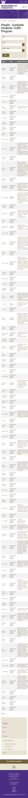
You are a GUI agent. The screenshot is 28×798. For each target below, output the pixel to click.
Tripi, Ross (4, 563)
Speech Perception (22, 383)
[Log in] (22, 2)
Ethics (23, 175)
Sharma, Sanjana (4, 484)
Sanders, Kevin (4, 444)
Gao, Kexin (4, 213)
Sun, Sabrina (5, 527)
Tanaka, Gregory (4, 547)
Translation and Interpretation (21, 73)
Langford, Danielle (4, 289)
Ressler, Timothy (4, 407)
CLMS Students (8, 746)
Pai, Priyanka (5, 376)
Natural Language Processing (22, 148)
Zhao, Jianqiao (4, 708)
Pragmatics (20, 317)
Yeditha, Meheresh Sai (4, 682)
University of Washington (11, 794)
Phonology (19, 446)
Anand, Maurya (4, 77)
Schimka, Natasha (4, 458)
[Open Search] (26, 2)
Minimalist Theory (21, 167)
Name (3, 36)
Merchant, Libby (4, 347)
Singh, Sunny (5, 508)
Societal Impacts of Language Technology (22, 70)
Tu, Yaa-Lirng (4, 584)
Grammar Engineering (22, 84)
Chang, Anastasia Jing (4, 129)
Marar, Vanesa (3, 328)
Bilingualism (20, 505)
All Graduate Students (10, 744)
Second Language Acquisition (21, 304)
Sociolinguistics (20, 201)
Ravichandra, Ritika (5, 401)
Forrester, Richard (4, 206)
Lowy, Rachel (3, 318)
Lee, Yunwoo (4, 296)
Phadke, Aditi (4, 383)
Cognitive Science (21, 163)
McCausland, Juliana (5, 334)
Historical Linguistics (22, 677)
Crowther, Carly (4, 158)
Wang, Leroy (5, 598)
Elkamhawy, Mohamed (5, 186)
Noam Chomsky (21, 172)
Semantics (24, 466)
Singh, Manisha (4, 500)
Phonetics (25, 266)
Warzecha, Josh (4, 616)
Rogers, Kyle (5, 431)
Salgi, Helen (5, 436)
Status (3, 42)
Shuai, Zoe (4, 490)
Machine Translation (21, 87)
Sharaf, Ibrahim (4, 474)
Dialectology (20, 194)
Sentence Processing (22, 90)
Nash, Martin (3, 365)
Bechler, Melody (4, 112)
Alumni (4, 753)
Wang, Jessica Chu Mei (4, 593)
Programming (20, 243)
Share (3, 713)
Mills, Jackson (4, 355)
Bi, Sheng (4, 118)
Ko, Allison (4, 284)
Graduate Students (12, 20)
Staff (4, 732)
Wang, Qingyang (4, 604)
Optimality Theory (21, 545)
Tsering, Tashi (4, 575)
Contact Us (14, 791)
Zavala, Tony (3, 697)
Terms (14, 788)
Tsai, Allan (4, 570)
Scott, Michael (4, 466)
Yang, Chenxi (5, 660)
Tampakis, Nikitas (4, 535)
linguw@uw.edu (14, 783)
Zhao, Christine (4, 703)
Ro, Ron (4, 420)
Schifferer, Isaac (4, 452)
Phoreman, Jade (4, 391)
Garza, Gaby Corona (5, 227)
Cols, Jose (4, 148)
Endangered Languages (20, 228)
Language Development (22, 263)
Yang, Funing (5, 665)
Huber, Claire (5, 263)
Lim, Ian (4, 309)
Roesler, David (4, 425)
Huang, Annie (3, 253)
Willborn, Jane (4, 624)
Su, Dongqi (4, 521)
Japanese (19, 86)
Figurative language (22, 349)
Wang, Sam (4, 609)
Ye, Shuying (4, 671)
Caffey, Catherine (4, 123)
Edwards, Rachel (4, 179)
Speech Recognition (22, 386)
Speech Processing (19, 150)
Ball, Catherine (4, 107)
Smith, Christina (4, 515)
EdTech (19, 351)
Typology (19, 454)
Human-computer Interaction (21, 260)
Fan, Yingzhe (5, 197)
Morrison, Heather (4, 360)
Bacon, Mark (5, 96)
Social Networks (21, 268)
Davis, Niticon (3, 168)
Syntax (18, 91)
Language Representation (22, 152)
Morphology (20, 630)
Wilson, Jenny (3, 640)
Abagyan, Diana (4, 69)
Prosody (19, 466)
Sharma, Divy (4, 479)
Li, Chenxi (4, 304)
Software (19, 247)
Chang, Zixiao (3, 134)
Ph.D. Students (8, 749)
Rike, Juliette (5, 414)
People (4, 20)
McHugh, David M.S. (4, 340)
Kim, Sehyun (5, 278)
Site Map (14, 790)
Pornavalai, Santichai (4, 396)
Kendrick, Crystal (4, 273)
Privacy (14, 787)
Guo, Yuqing (5, 233)
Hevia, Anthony (4, 243)
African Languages (21, 162)
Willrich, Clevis (4, 632)
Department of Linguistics (9, 7)
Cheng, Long (5, 139)
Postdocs (5, 736)
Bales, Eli (4, 102)
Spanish (24, 217)
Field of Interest (6, 48)
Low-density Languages (22, 583)
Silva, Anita (4, 495)
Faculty (4, 727)
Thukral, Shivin (4, 557)
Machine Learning (21, 67)
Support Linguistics (14, 761)
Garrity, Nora (3, 221)
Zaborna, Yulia (4, 692)
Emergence (24, 336)
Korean (19, 582)
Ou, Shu (4, 371)
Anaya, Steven (3, 87)
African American (21, 462)
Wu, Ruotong (4, 650)
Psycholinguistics (21, 170)
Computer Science (21, 83)
